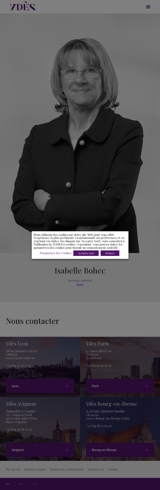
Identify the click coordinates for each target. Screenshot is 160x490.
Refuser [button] (110, 253)
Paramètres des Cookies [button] (55, 253)
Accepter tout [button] (86, 253)
